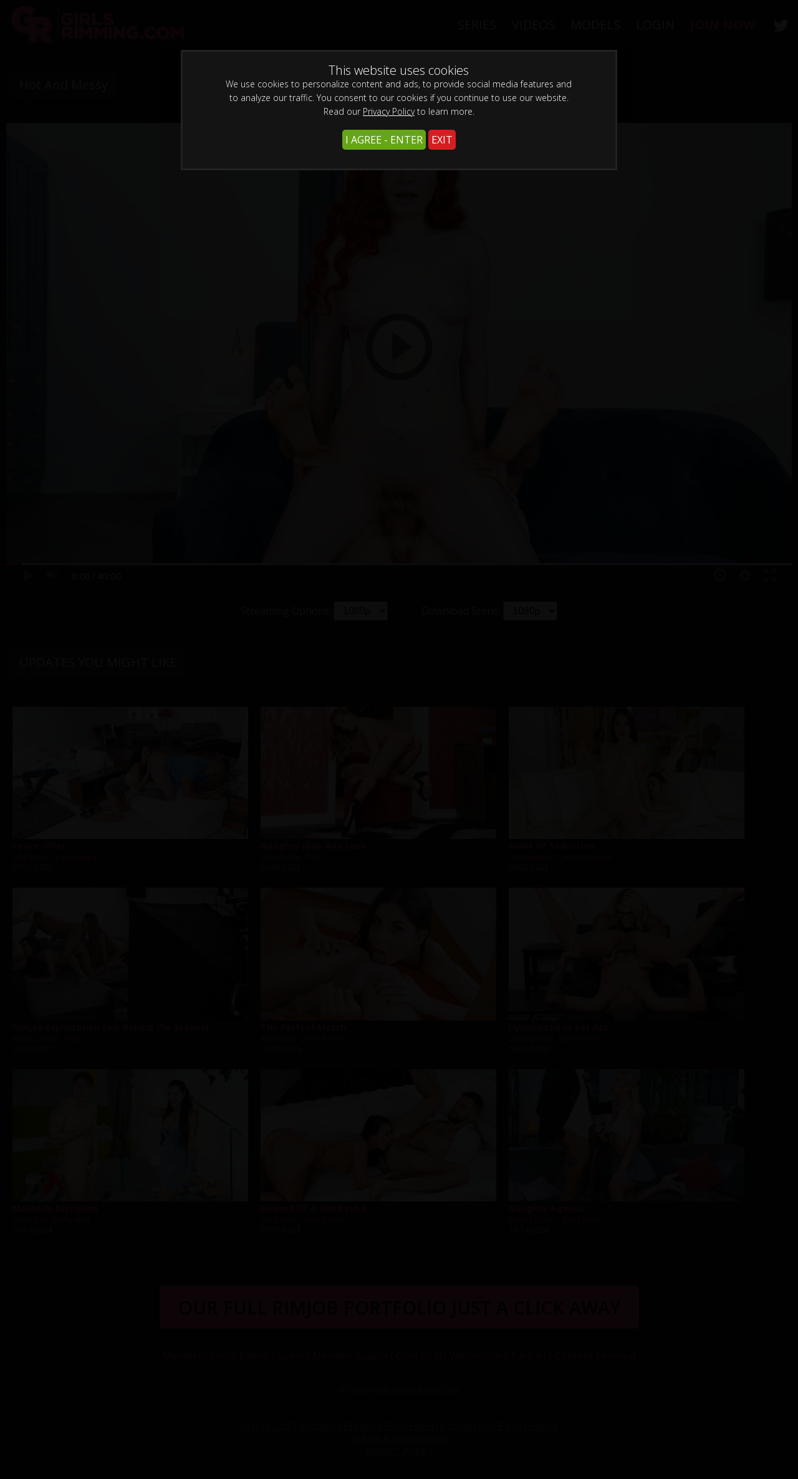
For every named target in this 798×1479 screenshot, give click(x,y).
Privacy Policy (389, 111)
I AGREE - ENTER (384, 140)
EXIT (442, 140)
